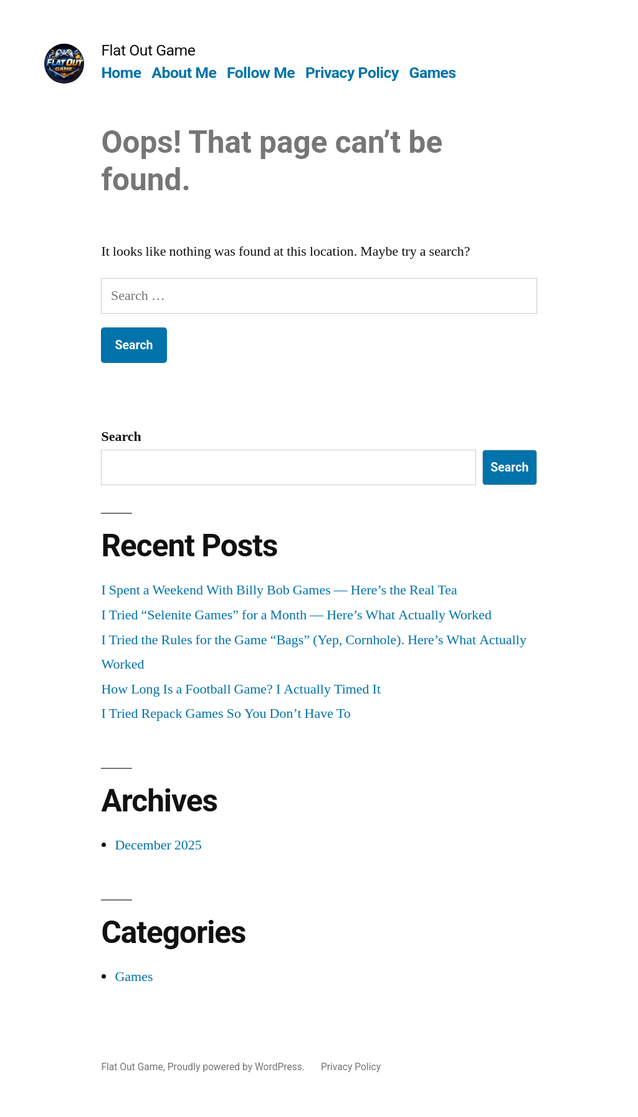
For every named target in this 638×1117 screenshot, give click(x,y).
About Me (183, 73)
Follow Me (261, 73)
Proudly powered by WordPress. (237, 1067)
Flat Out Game (148, 50)
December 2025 (158, 845)
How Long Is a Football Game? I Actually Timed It (241, 689)
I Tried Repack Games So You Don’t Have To (225, 713)
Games (432, 73)
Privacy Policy (352, 73)
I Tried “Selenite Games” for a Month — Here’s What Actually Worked (296, 615)
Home (121, 73)
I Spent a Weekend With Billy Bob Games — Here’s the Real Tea (279, 590)
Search (121, 436)
